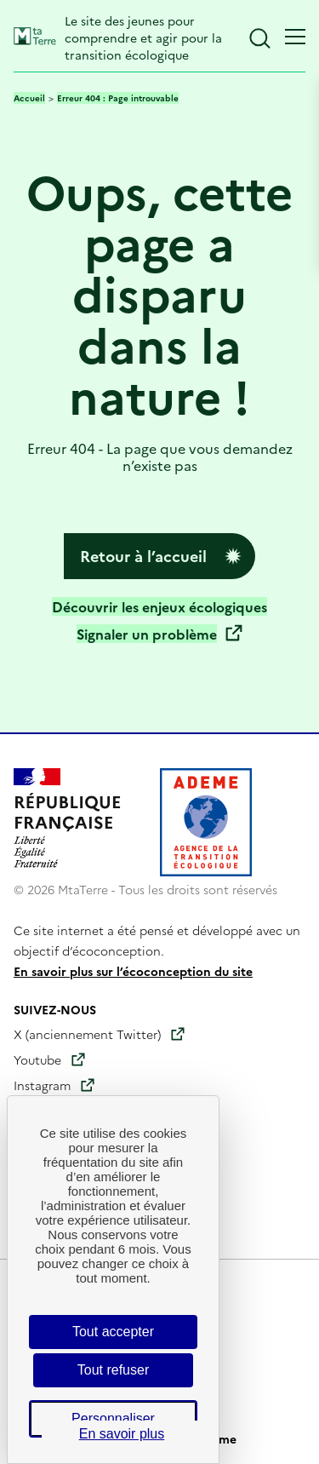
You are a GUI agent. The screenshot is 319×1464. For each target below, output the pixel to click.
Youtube (37, 1059)
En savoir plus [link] (122, 1434)
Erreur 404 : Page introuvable (118, 98)
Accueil (29, 98)
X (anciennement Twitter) (87, 1033)
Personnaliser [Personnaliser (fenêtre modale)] (113, 1418)
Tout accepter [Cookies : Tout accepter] (113, 1331)
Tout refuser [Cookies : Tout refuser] (113, 1370)
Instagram (42, 1085)
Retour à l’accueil (143, 555)
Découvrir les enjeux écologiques (159, 606)
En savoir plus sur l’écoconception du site (133, 970)
